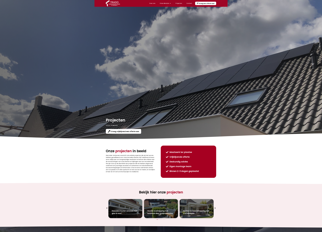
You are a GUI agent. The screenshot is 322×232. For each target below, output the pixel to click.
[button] (107, 208)
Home (108, 125)
